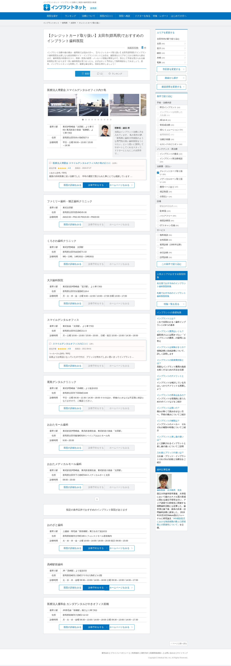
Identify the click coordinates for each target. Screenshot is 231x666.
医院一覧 (67, 73)
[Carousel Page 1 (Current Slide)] (83, 120)
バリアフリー (166, 216)
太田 (161, 43)
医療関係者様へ (154, 654)
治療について (88, 16)
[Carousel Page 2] (86, 120)
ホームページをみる (130, 186)
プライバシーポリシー (114, 654)
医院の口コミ (106, 16)
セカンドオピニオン (169, 144)
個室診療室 (165, 220)
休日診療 (164, 252)
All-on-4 (163, 120)
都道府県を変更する (172, 86)
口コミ (98, 73)
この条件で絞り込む (172, 264)
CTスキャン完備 (167, 225)
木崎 (161, 58)
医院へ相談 (124, 16)
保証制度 (164, 191)
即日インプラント (168, 107)
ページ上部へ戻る (179, 645)
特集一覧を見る (171, 304)
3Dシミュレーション (169, 130)
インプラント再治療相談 (171, 158)
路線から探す (171, 78)
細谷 (161, 53)
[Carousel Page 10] (111, 120)
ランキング (70, 16)
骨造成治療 (165, 125)
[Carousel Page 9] (107, 120)
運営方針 (141, 654)
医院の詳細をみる (63, 186)
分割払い (164, 196)
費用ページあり (167, 187)
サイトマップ (182, 654)
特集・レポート (160, 16)
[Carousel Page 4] (92, 120)
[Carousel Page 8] (104, 120)
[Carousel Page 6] (98, 120)
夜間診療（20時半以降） (171, 244)
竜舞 (161, 62)
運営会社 (99, 654)
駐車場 (163, 211)
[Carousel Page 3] (89, 120)
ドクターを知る (142, 16)
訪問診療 (164, 257)
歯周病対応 (165, 134)
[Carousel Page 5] (95, 120)
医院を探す (52, 16)
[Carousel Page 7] (101, 120)
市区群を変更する (171, 69)
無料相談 (164, 235)
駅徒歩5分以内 (166, 206)
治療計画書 (165, 139)
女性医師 (164, 240)
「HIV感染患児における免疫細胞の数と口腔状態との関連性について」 (171, 521)
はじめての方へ (179, 16)
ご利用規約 (131, 654)
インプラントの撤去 (169, 154)
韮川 (161, 48)
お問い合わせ (168, 654)
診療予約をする (96, 186)
